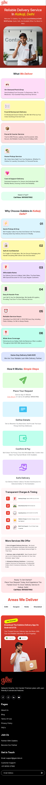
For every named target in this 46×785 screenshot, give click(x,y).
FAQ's (3, 728)
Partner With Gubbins (9, 741)
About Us (4, 710)
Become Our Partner (9, 745)
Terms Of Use (6, 719)
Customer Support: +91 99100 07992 (8, 764)
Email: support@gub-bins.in (11, 758)
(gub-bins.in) (11, 397)
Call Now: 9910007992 (23, 197)
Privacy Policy (6, 723)
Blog (3, 714)
